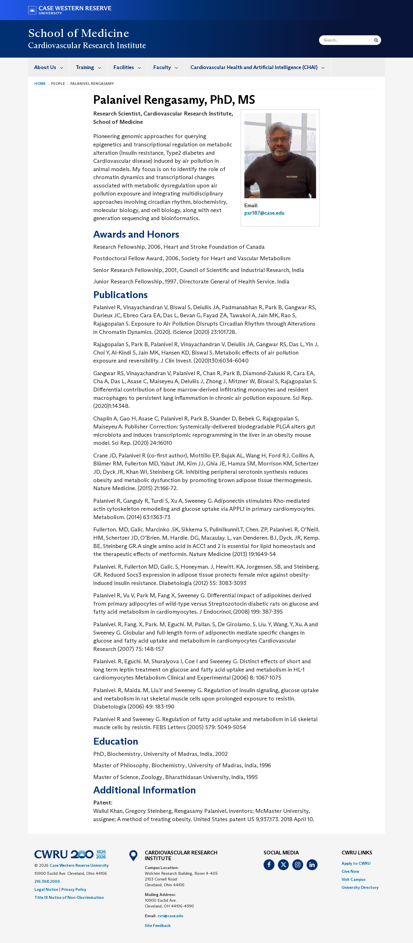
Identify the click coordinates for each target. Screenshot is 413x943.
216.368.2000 (47, 881)
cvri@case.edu (170, 915)
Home (40, 83)
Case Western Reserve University (79, 865)
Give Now (350, 871)
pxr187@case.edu (264, 213)
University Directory (360, 887)
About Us (51, 67)
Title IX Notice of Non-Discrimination (69, 897)
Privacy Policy (73, 889)
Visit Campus (353, 879)
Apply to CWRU (356, 863)
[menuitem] (49, 67)
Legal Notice (46, 889)
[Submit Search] (376, 40)
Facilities (130, 67)
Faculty (168, 67)
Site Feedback (158, 925)
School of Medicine (78, 33)
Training (91, 67)
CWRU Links (357, 853)
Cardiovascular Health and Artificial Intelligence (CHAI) (260, 67)
